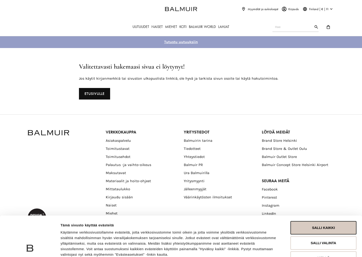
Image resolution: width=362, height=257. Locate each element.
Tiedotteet (192, 148)
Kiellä (323, 220)
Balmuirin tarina (198, 140)
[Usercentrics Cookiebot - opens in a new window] (30, 248)
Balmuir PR (193, 165)
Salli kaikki (323, 190)
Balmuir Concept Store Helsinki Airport (295, 165)
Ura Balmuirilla (196, 173)
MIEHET (171, 26)
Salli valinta (323, 205)
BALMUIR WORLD (202, 26)
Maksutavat (116, 173)
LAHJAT (223, 26)
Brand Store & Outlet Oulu (284, 148)
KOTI (183, 26)
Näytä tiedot (70, 248)
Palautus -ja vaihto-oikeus (128, 165)
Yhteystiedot (194, 156)
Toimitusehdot (118, 156)
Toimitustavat (118, 148)
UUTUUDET (141, 26)
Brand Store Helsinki (279, 140)
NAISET (157, 26)
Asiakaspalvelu (118, 140)
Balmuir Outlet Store (279, 156)
